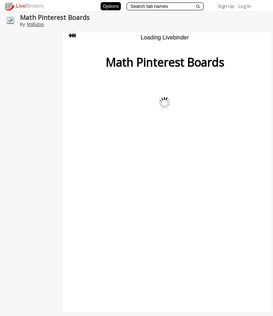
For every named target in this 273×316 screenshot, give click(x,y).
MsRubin (35, 24)
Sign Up (226, 6)
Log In (245, 6)
